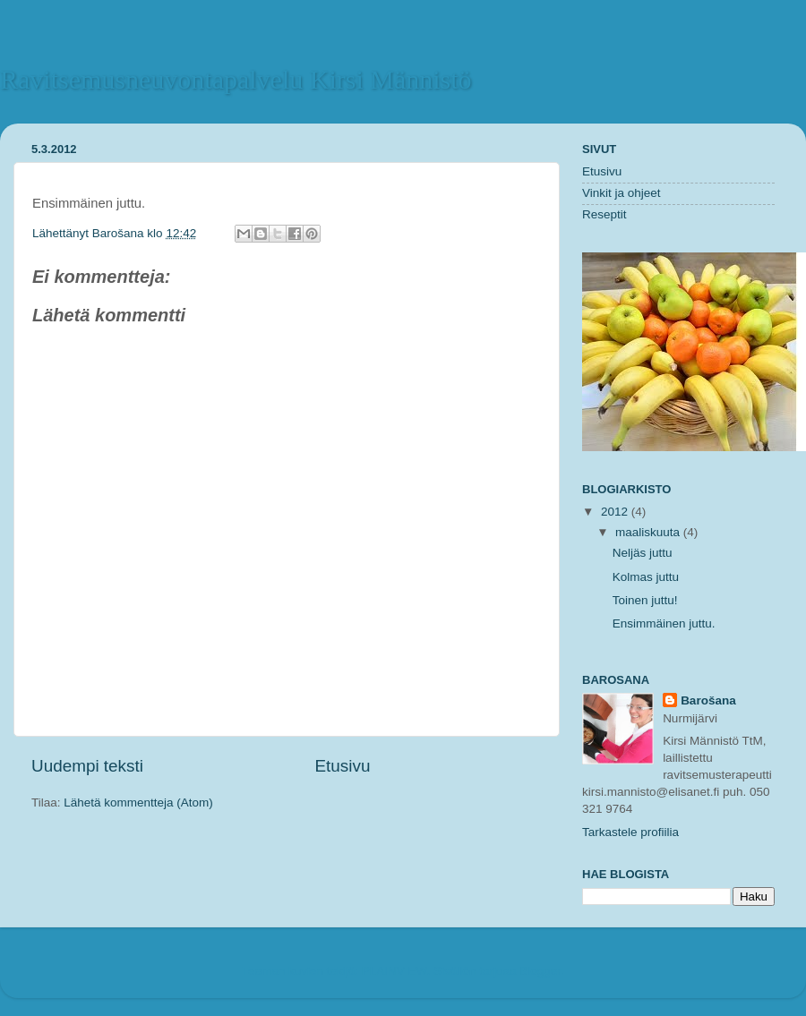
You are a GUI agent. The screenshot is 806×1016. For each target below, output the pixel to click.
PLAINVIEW (394, 971)
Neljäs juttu (643, 552)
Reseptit (604, 214)
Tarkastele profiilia (630, 832)
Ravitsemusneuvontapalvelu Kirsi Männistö (236, 79)
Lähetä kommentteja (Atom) (138, 802)
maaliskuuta (649, 532)
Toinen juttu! (645, 600)
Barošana (120, 233)
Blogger (540, 971)
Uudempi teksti (87, 765)
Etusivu (343, 765)
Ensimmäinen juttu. (664, 623)
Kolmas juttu (646, 577)
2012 (616, 511)
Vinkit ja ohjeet (621, 193)
